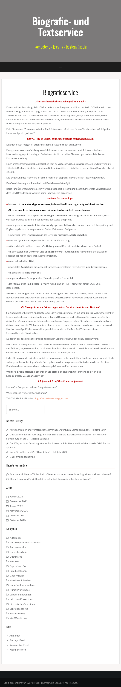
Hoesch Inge (16, 478)
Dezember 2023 (18, 501)
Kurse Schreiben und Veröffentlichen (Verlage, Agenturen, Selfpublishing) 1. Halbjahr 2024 (58, 429)
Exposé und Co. (18, 566)
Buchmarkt (16, 556)
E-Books (14, 561)
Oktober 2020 (18, 520)
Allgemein (15, 537)
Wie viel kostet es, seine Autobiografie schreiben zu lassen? (79, 474)
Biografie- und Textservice (60, 26)
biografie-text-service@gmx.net (51, 398)
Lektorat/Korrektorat (21, 599)
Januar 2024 (16, 496)
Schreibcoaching (19, 608)
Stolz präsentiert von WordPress (21, 682)
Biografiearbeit (18, 551)
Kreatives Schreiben (20, 580)
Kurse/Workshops (20, 589)
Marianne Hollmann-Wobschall (27, 474)
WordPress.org (17, 649)
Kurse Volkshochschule (22, 584)
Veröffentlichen (18, 618)
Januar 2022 (16, 505)
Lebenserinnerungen (21, 594)
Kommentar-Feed (19, 644)
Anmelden (14, 635)
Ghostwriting (17, 575)
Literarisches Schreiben (22, 603)
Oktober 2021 (18, 515)
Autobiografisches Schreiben (25, 542)
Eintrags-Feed (17, 640)
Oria (51, 682)
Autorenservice (18, 547)
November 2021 (19, 510)
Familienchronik (18, 570)
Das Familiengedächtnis (22, 456)
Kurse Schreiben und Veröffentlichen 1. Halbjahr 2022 (38, 451)
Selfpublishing (17, 613)
